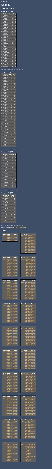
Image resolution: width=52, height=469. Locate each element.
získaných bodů (14, 227)
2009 (22, 421)
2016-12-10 (9, 351)
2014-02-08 (9, 389)
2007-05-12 (28, 455)
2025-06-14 (28, 244)
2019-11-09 (28, 306)
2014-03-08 (9, 388)
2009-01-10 (28, 437)
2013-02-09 (28, 389)
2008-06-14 (9, 453)
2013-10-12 (28, 377)
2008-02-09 (9, 459)
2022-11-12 (9, 283)
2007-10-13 (28, 447)
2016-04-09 (9, 363)
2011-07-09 (28, 405)
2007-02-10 (28, 459)
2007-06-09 (28, 453)
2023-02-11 (28, 273)
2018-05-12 (9, 339)
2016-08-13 (9, 357)
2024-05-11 (9, 269)
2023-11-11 (28, 260)
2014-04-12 (9, 386)
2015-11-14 (28, 353)
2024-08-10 (9, 265)
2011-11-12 (28, 399)
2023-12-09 (28, 259)
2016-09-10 (9, 356)
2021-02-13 (28, 297)
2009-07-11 (28, 428)
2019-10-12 (28, 308)
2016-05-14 (9, 362)
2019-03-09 (28, 318)
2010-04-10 (9, 433)
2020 (4, 305)
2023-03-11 (28, 272)
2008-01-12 (9, 460)
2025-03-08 (28, 249)
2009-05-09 (28, 431)
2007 (22, 444)
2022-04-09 (9, 294)
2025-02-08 (28, 250)
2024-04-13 (9, 270)
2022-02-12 (9, 297)
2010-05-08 (9, 431)
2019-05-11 (28, 315)
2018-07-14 (9, 336)
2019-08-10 (28, 311)
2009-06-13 (28, 430)
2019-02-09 (28, 320)
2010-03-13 (9, 434)
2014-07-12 (9, 382)
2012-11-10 (9, 399)
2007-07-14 (28, 452)
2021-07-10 (28, 289)
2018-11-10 (9, 330)
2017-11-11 (28, 330)
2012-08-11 (9, 404)
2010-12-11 (9, 421)
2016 (4, 351)
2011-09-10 (28, 402)
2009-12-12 (28, 421)
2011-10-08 (28, 401)
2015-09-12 (28, 356)
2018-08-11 (9, 334)
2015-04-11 (28, 363)
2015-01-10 (28, 368)
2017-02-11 (28, 343)
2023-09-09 (28, 263)
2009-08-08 (28, 427)
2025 (22, 235)
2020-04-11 (9, 317)
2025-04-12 (28, 247)
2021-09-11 (28, 286)
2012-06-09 (9, 407)
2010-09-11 (9, 425)
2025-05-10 (28, 246)
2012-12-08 (9, 398)
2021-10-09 (28, 285)
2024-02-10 (9, 273)
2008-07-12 (9, 452)
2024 (4, 259)
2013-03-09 (28, 388)
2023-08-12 (28, 265)
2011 (22, 398)
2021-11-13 (28, 283)
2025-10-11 (28, 238)
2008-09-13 (9, 449)
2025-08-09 (28, 241)
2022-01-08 (9, 298)
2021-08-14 (28, 288)
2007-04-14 (28, 456)
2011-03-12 (28, 411)
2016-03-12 (9, 365)
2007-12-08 (28, 444)
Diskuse (15, 235)
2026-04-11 (9, 235)
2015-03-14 (28, 365)
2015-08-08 (28, 357)
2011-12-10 (28, 398)
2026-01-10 (9, 240)
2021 (22, 282)
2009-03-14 (28, 434)
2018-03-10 (9, 342)
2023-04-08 (28, 270)
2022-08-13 (9, 288)
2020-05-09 (9, 315)
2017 (22, 328)
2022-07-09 (9, 289)
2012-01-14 (9, 414)
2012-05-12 (9, 408)
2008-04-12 (9, 456)
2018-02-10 (9, 343)
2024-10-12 (9, 262)
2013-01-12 (28, 391)
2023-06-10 (28, 268)
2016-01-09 (9, 368)
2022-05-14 (9, 292)
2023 (22, 259)
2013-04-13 (28, 386)
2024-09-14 (9, 263)
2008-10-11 (9, 447)
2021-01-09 (28, 298)
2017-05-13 (28, 339)
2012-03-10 (9, 411)
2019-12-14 (28, 305)
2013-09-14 (28, 379)
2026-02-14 (9, 238)
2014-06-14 (9, 383)
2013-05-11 (28, 385)
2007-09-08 (28, 449)
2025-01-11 (28, 252)
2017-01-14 (28, 345)
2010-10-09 (9, 424)
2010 (4, 421)
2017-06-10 (28, 337)
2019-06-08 (28, 314)
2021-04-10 (28, 294)
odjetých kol (23, 227)
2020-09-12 (9, 309)
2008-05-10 (9, 455)
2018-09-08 (9, 333)
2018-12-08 (9, 328)
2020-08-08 (9, 311)
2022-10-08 (9, 285)
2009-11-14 (28, 422)
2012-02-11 (9, 413)
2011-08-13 (28, 404)
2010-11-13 (9, 422)
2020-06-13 (9, 314)
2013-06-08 (28, 383)
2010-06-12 (9, 430)
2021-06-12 (28, 291)
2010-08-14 (9, 427)
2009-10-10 (28, 424)
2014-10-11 (9, 377)
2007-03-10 (28, 457)
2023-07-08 (28, 266)
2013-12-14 (28, 374)
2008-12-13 (9, 444)
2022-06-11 (9, 291)
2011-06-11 (28, 407)
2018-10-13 (9, 331)
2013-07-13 (28, 382)
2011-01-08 (28, 414)
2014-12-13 (9, 374)
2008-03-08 (9, 457)
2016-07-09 (9, 359)
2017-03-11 (28, 342)
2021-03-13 (28, 295)
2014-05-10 (9, 385)
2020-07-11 (9, 312)
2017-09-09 (28, 333)
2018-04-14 (9, 340)
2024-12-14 (9, 259)
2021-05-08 (28, 292)
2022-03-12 (9, 295)
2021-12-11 (28, 282)
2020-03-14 (9, 318)
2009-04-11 (28, 433)
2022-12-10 (9, 282)
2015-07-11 (28, 359)
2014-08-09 (9, 380)
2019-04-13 (28, 317)
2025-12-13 (28, 235)
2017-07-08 (28, 336)
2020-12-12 (9, 305)
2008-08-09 (9, 450)
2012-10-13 (9, 401)
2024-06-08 (9, 268)
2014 (4, 374)
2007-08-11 (28, 450)
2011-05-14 (28, 408)
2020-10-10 (9, 308)
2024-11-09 (9, 260)
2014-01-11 (9, 391)
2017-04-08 (28, 340)
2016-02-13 (9, 366)
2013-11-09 (28, 376)
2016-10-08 (9, 354)
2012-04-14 (9, 410)
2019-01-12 (28, 321)
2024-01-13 (9, 275)
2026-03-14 (9, 237)
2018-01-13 (9, 345)
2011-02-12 (28, 413)
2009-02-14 (28, 436)
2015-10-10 (28, 354)
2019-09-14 (28, 309)
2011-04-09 (28, 410)
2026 (4, 235)
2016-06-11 (9, 360)
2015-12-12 (28, 351)
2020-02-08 (9, 320)
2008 (4, 444)
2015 (22, 351)
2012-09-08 (9, 402)
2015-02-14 (28, 366)
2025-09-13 (28, 240)
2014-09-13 (9, 379)
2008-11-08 (9, 446)
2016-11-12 (9, 353)
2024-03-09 (9, 272)
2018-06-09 (9, 337)
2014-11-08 (9, 376)
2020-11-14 (9, 306)
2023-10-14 (28, 262)
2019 (22, 305)
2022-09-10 (9, 286)
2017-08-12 (28, 334)
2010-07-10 (9, 428)
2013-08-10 (28, 380)
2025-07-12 (28, 243)
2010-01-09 (9, 437)
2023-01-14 (28, 275)
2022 (4, 282)
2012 (4, 398)
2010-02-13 (9, 436)
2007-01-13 (28, 460)
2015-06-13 (28, 360)
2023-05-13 (28, 269)
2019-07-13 (28, 312)
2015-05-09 (28, 362)
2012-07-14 (9, 405)
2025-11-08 (28, 237)
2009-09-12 (28, 425)
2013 (22, 374)
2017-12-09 (28, 328)
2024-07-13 (9, 266)
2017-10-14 (28, 331)
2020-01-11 (9, 321)
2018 (4, 328)
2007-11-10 (28, 446)
